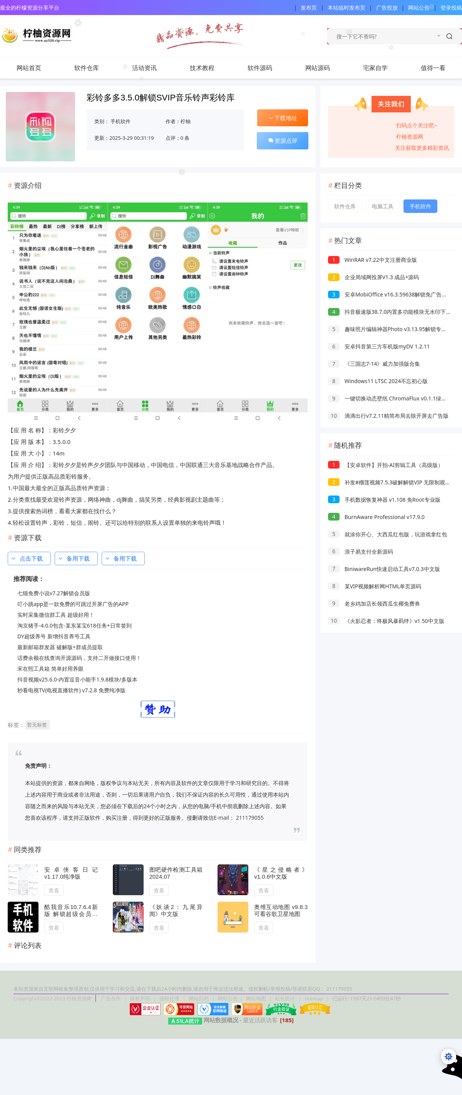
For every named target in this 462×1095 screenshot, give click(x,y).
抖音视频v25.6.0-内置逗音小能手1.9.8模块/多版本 (77, 679)
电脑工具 (382, 206)
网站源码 (325, 68)
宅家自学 (375, 68)
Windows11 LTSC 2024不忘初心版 (378, 381)
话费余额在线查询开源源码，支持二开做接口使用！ (79, 657)
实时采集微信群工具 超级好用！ (55, 614)
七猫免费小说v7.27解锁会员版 (53, 593)
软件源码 (268, 68)
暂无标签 (37, 724)
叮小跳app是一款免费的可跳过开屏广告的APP (73, 604)
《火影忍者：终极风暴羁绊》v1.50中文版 (386, 621)
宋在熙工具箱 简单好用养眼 (50, 668)
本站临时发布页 (346, 7)
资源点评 (283, 140)
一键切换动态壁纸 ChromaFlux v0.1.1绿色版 (390, 398)
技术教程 (210, 68)
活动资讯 (152, 68)
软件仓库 (94, 68)
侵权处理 (170, 998)
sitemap (313, 998)
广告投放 (387, 7)
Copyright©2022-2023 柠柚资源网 (52, 998)
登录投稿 (451, 7)
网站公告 (419, 7)
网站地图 (256, 998)
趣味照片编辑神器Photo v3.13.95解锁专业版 (390, 329)
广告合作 (111, 998)
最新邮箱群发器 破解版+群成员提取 (60, 647)
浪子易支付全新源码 (360, 551)
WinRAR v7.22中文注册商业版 (372, 259)
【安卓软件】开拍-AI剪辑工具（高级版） (385, 465)
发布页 (309, 7)
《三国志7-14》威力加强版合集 (374, 363)
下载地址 (282, 118)
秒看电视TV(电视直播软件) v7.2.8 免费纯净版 (71, 690)
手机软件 (120, 121)
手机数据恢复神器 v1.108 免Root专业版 (384, 499)
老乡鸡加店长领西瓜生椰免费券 (374, 603)
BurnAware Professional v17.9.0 (376, 517)
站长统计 (285, 998)
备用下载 (73, 558)
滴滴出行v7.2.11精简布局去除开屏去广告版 (388, 415)
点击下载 (26, 558)
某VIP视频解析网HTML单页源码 (374, 586)
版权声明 (140, 998)
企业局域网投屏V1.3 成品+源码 (373, 277)
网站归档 (199, 998)
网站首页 (29, 68)
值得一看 (441, 68)
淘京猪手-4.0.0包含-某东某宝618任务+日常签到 (74, 625)
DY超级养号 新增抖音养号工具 (53, 636)
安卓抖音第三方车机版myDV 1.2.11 (379, 346)
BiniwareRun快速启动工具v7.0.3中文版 (384, 569)
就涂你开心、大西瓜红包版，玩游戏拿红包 (387, 534)
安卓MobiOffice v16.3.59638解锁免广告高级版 (393, 294)
